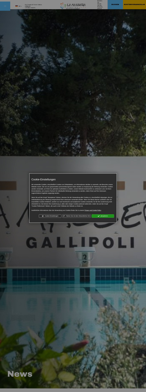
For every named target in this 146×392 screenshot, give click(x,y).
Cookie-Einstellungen (50, 216)
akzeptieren (103, 216)
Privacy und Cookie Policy (93, 210)
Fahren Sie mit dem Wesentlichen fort (76, 216)
